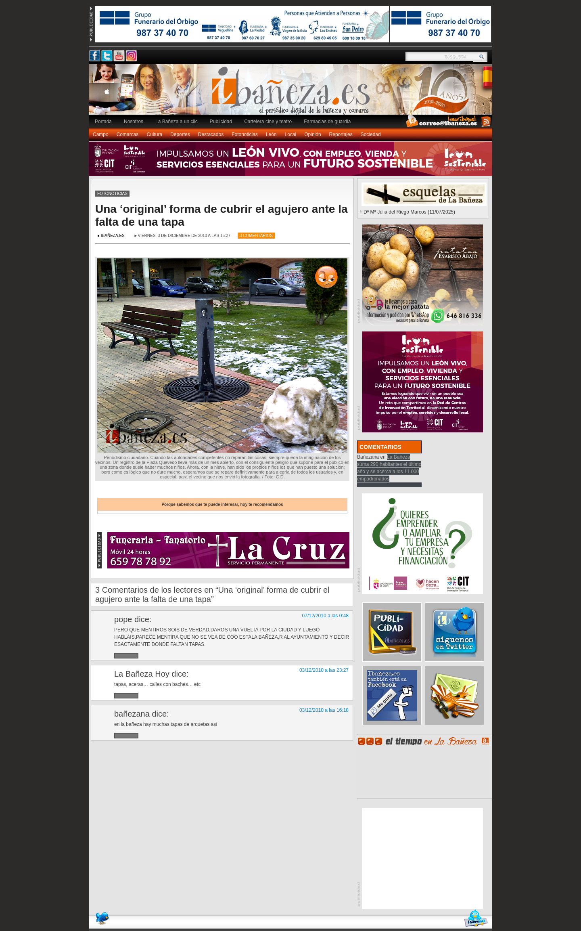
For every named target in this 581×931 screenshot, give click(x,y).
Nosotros (133, 121)
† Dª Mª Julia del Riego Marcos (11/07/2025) (407, 212)
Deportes (180, 134)
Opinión (312, 134)
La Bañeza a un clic (176, 121)
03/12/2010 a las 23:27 (324, 670)
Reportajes (341, 134)
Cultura (154, 134)
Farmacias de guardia (327, 121)
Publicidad (221, 121)
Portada (103, 121)
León (271, 134)
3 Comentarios (256, 235)
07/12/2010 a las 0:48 (325, 616)
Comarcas (128, 134)
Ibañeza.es (292, 93)
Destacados (211, 134)
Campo (101, 134)
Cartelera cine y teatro (268, 121)
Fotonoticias (245, 134)
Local (291, 134)
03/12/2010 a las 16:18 (324, 710)
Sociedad (371, 134)
